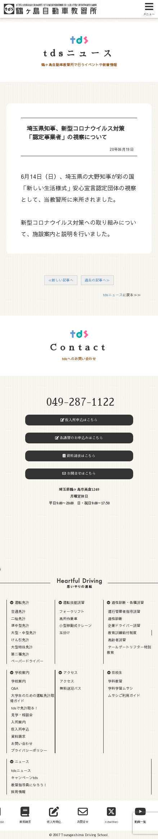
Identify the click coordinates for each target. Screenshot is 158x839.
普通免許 (18, 611)
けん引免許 (20, 639)
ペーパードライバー (27, 660)
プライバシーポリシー (29, 750)
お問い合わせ (22, 743)
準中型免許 (20, 625)
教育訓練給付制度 (122, 632)
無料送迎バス (70, 688)
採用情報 (18, 791)
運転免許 (22, 602)
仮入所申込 (20, 729)
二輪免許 (18, 618)
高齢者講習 (117, 639)
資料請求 (18, 736)
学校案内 (22, 672)
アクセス (70, 672)
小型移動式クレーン (75, 625)
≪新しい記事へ (60, 280)
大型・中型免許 (23, 632)
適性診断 (115, 618)
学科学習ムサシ (120, 688)
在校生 (117, 672)
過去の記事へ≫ (97, 280)
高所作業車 (68, 618)
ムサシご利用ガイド (124, 695)
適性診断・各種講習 (128, 602)
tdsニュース (113, 294)
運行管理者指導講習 (124, 611)
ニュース (22, 761)
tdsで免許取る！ (24, 707)
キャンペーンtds (24, 777)
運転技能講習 (74, 602)
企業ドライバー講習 (124, 625)
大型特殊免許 (22, 646)
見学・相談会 (22, 714)
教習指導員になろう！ (29, 784)
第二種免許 (20, 654)
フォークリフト (72, 611)
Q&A (14, 688)
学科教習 (115, 681)
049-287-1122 (80, 402)
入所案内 (18, 721)
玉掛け (64, 632)
